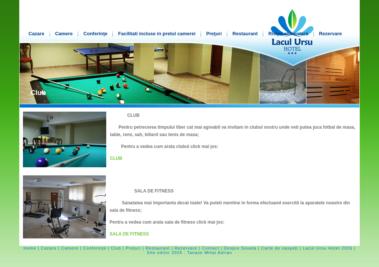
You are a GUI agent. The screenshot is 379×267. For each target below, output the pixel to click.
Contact (210, 248)
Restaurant (245, 33)
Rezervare (330, 33)
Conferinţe (95, 33)
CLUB (116, 158)
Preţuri (214, 33)
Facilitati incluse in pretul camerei (156, 33)
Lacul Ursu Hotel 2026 (327, 248)
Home (30, 248)
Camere (64, 33)
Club (116, 248)
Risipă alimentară (288, 33)
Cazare (36, 33)
